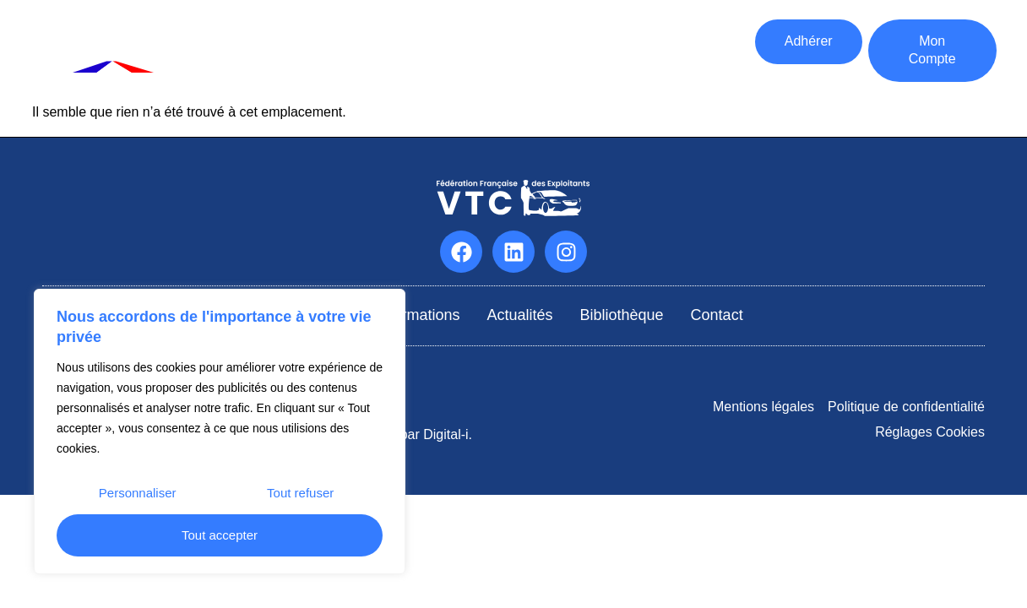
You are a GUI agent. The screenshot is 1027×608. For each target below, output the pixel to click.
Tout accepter (220, 535)
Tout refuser (300, 493)
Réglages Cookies (930, 432)
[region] (219, 431)
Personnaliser (138, 493)
